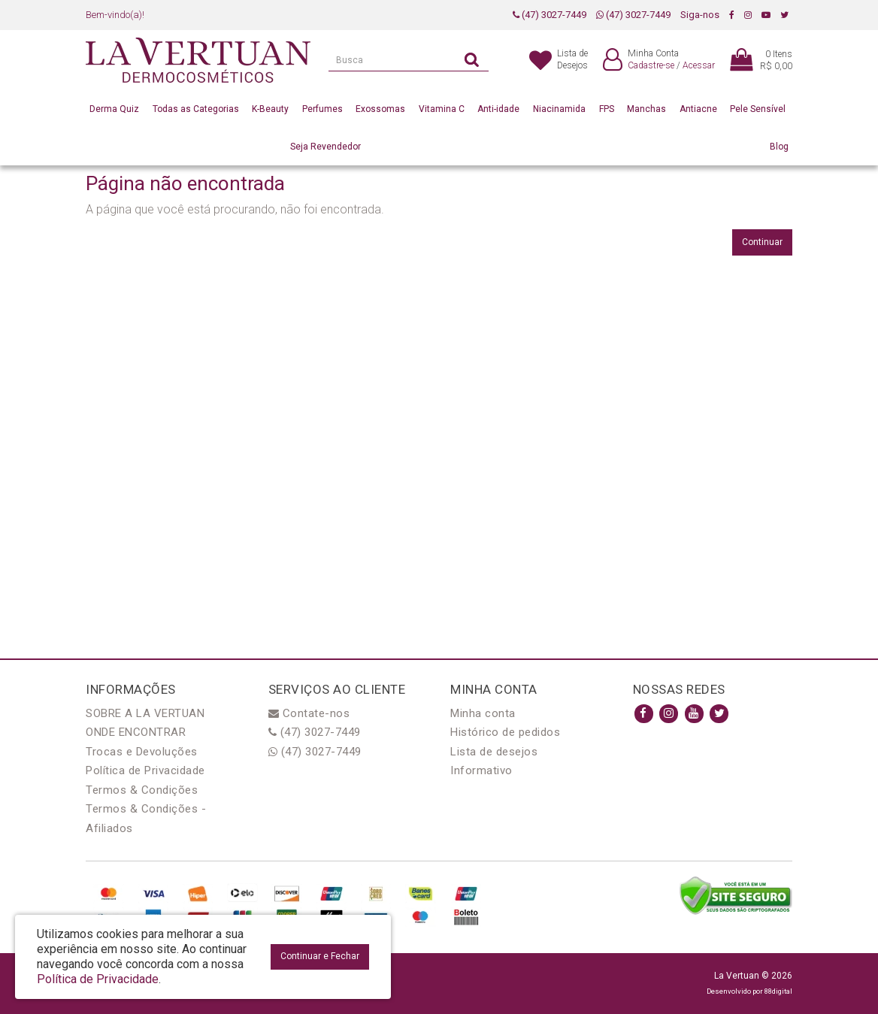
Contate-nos (309, 713)
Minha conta (483, 713)
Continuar (762, 242)
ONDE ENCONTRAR (136, 732)
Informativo (481, 770)
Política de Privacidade (145, 770)
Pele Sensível (758, 109)
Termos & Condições (142, 790)
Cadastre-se (651, 65)
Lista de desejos (493, 751)
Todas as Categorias (196, 109)
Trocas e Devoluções (142, 751)
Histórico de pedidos (505, 732)
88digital (778, 991)
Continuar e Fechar (319, 956)
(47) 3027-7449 (549, 14)
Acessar (699, 65)
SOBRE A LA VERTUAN (145, 713)
